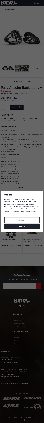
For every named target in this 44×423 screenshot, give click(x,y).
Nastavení (22, 220)
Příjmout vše (22, 226)
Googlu (19, 206)
